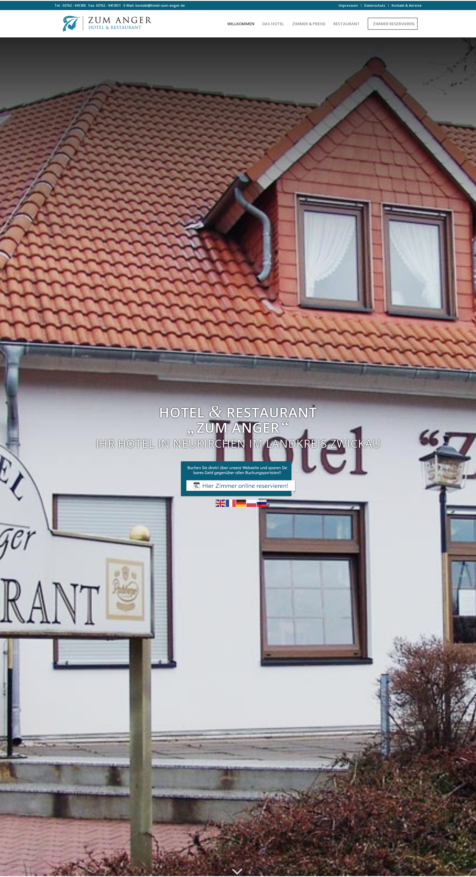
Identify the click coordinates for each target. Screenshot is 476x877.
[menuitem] (348, 5)
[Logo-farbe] (106, 23)
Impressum (348, 5)
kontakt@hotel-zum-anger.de (160, 5)
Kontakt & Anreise (407, 5)
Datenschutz (374, 5)
